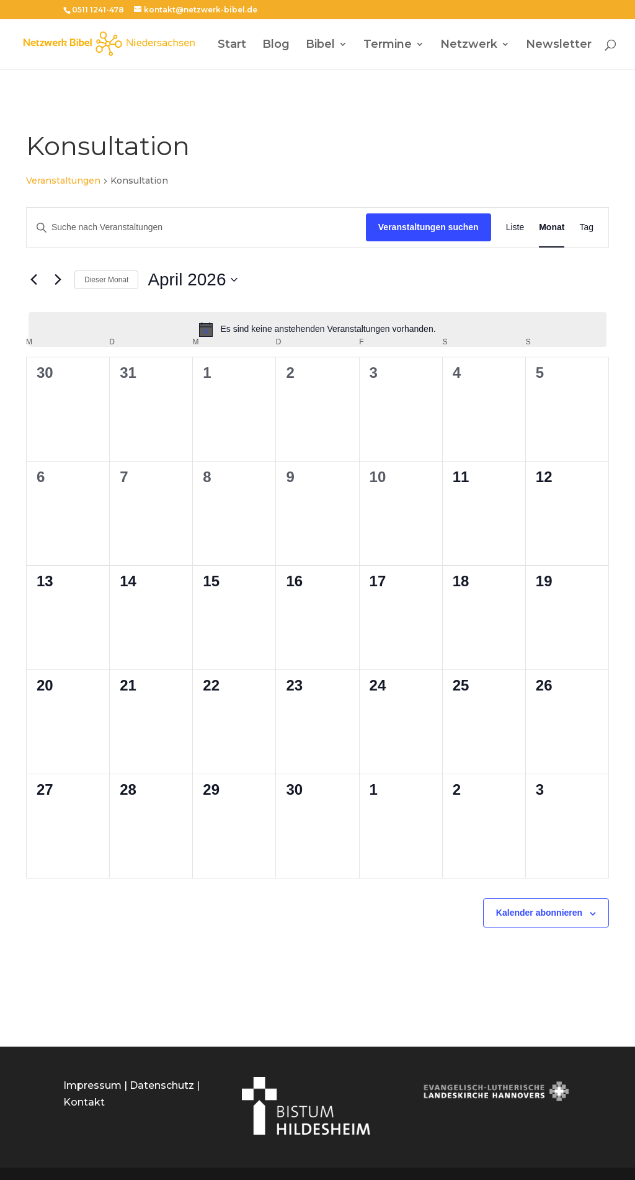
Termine (387, 45)
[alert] (317, 329)
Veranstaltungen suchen (428, 227)
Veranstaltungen (63, 180)
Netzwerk (468, 45)
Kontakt (84, 1102)
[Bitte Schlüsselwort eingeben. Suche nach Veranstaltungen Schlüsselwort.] (196, 227)
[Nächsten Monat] (57, 279)
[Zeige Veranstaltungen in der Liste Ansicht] (515, 227)
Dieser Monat (106, 279)
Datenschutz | (165, 1085)
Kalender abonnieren (539, 913)
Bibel (320, 45)
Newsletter (559, 45)
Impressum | (96, 1085)
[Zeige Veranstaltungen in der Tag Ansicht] (586, 227)
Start (232, 45)
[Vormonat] (33, 279)
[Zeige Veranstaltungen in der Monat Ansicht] (551, 227)
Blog (276, 45)
